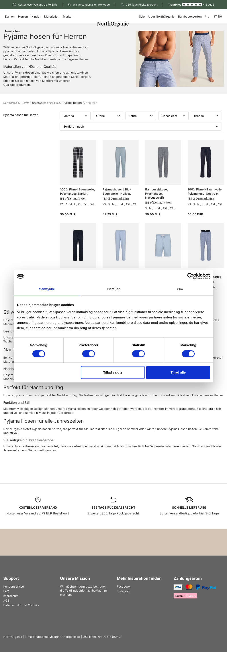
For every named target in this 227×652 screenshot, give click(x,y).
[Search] (208, 16)
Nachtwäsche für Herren (46, 102)
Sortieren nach (140, 126)
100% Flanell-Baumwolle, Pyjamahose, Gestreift (205, 191)
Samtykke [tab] (47, 289)
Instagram (123, 591)
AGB (6, 600)
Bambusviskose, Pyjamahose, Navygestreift (156, 193)
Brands (206, 116)
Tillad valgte (112, 372)
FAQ (6, 591)
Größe (108, 116)
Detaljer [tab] (113, 289)
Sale (142, 16)
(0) (218, 16)
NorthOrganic (11, 102)
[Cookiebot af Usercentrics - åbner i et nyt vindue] (190, 276)
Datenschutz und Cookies (21, 605)
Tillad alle (178, 372)
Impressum (10, 596)
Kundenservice (13, 586)
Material (75, 116)
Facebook (123, 586)
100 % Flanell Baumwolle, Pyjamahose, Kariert (77, 191)
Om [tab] (180, 289)
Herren (25, 102)
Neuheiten (12, 31)
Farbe (141, 116)
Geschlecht (174, 116)
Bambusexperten (190, 16)
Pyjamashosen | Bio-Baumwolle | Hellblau (117, 191)
